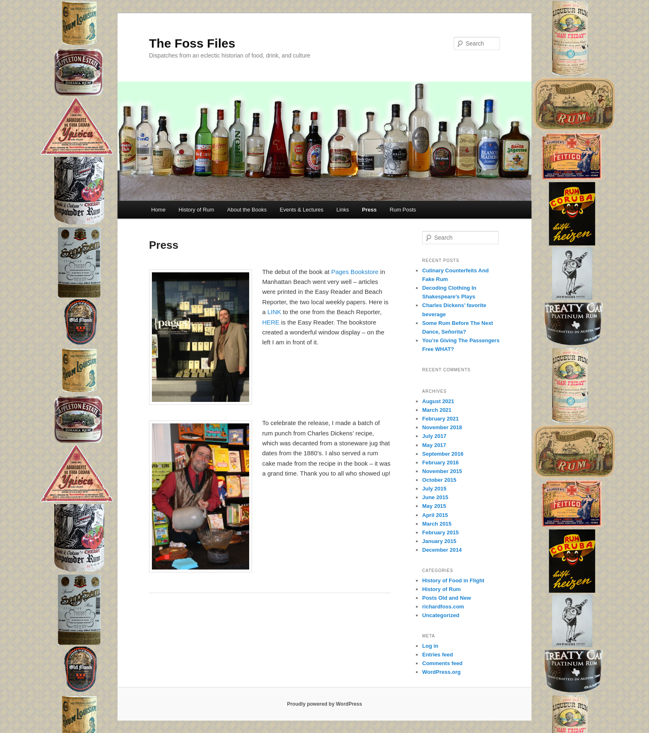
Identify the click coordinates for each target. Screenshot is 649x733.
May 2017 (434, 445)
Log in (430, 646)
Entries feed (437, 654)
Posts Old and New (446, 598)
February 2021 (440, 419)
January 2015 (439, 541)
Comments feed (442, 663)
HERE (270, 322)
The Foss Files (192, 43)
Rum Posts (403, 210)
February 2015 (440, 532)
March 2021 (437, 410)
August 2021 (438, 401)
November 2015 (442, 471)
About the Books (247, 210)
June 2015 (435, 497)
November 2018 (442, 427)
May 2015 (434, 506)
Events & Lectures (302, 210)
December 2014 (442, 550)
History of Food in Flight (453, 580)
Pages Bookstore (354, 271)
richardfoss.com (443, 606)
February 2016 (440, 462)
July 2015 (434, 488)
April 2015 (435, 515)
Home (158, 210)
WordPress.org (441, 672)
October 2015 (439, 480)
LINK (274, 311)
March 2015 (437, 524)
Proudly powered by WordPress (324, 704)
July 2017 (434, 436)
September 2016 (443, 454)
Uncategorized (440, 615)
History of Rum (196, 210)
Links (343, 210)
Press (369, 210)
